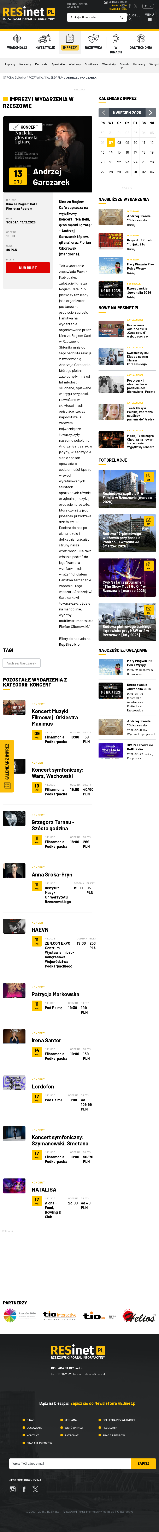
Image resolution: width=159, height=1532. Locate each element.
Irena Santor (46, 1040)
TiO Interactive (124, 1511)
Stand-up (124, 65)
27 (103, 171)
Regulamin (110, 1427)
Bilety (10, 259)
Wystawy (75, 64)
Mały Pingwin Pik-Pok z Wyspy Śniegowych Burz (140, 268)
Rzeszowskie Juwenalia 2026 (139, 290)
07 (111, 142)
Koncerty (25, 64)
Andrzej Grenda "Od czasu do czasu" (139, 220)
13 (102, 152)
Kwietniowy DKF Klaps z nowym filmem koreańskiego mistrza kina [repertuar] (138, 362)
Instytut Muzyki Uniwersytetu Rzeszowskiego (58, 895)
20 (103, 162)
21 (111, 162)
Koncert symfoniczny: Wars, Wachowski (58, 772)
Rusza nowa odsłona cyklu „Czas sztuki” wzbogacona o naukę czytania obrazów (138, 334)
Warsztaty (109, 64)
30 (127, 171)
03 (152, 171)
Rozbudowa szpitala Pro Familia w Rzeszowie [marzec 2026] (127, 497)
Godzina (11, 231)
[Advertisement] (79, 1262)
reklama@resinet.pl (96, 1374)
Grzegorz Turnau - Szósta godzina (53, 825)
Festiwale (41, 64)
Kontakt (33, 1435)
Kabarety (139, 64)
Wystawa (133, 211)
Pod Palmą (54, 1007)
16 (127, 152)
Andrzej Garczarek (21, 663)
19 (152, 152)
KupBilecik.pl (69, 644)
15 (119, 152)
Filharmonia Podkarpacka (56, 739)
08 (119, 142)
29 (119, 171)
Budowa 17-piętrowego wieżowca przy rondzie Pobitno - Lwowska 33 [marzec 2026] (122, 539)
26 (152, 162)
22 (119, 162)
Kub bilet (28, 267)
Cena (9, 245)
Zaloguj (133, 17)
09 (127, 142)
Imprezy (10, 64)
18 (143, 152)
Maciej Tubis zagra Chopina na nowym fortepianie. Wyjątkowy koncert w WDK (140, 443)
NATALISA (44, 1189)
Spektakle (58, 64)
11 (143, 142)
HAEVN (40, 929)
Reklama (71, 1420)
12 (152, 142)
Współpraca (74, 1427)
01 (135, 171)
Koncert (38, 704)
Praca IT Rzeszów (39, 1443)
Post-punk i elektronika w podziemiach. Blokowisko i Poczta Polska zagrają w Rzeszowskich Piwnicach (141, 391)
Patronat (72, 1435)
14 (111, 152)
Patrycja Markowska (55, 994)
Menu (149, 17)
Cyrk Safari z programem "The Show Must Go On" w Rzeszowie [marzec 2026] (124, 586)
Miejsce (11, 199)
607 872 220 (64, 1374)
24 (135, 162)
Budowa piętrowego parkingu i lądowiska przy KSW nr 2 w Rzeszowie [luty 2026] (127, 630)
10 (135, 142)
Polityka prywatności (119, 1420)
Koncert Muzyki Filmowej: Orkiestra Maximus (55, 717)
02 (144, 171)
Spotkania (91, 64)
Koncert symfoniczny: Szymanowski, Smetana (60, 1140)
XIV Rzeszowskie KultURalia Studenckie (140, 749)
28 (111, 171)
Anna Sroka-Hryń (52, 874)
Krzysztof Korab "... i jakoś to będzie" (139, 244)
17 (135, 152)
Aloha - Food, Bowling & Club (53, 1210)
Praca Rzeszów (114, 1435)
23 (127, 162)
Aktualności (135, 319)
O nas (31, 1420)
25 (144, 162)
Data (9, 218)
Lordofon (43, 1086)
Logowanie (34, 1427)
